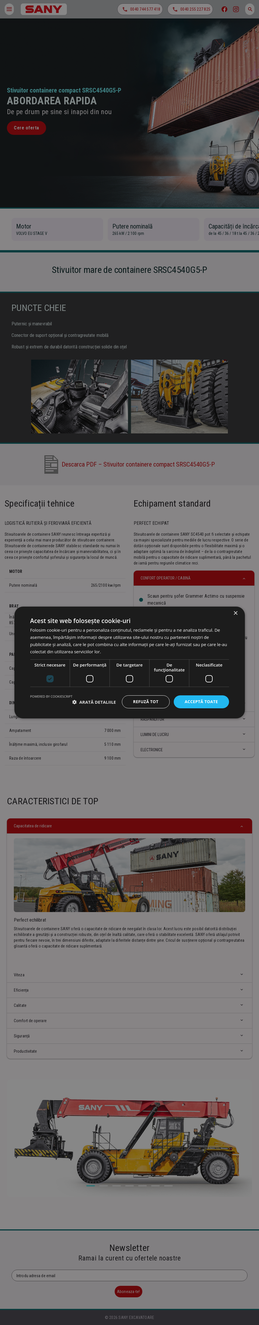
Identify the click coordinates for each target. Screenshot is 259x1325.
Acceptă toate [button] (201, 701)
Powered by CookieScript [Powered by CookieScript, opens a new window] (51, 696)
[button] (94, 702)
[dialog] (129, 662)
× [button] (235, 613)
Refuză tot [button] (145, 701)
